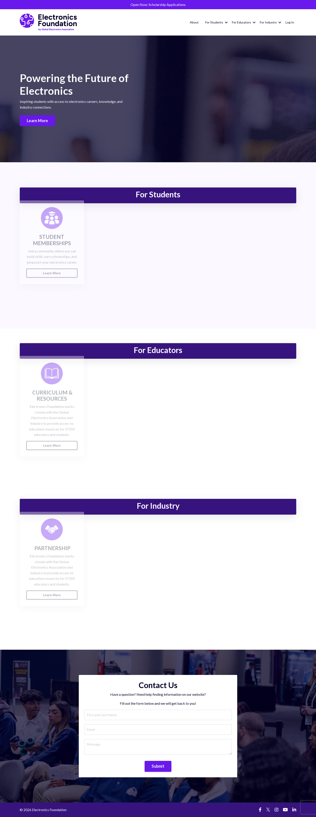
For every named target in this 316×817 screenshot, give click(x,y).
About (194, 22)
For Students (216, 22)
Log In (289, 22)
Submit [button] (158, 766)
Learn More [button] (37, 120)
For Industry (270, 22)
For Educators (243, 22)
